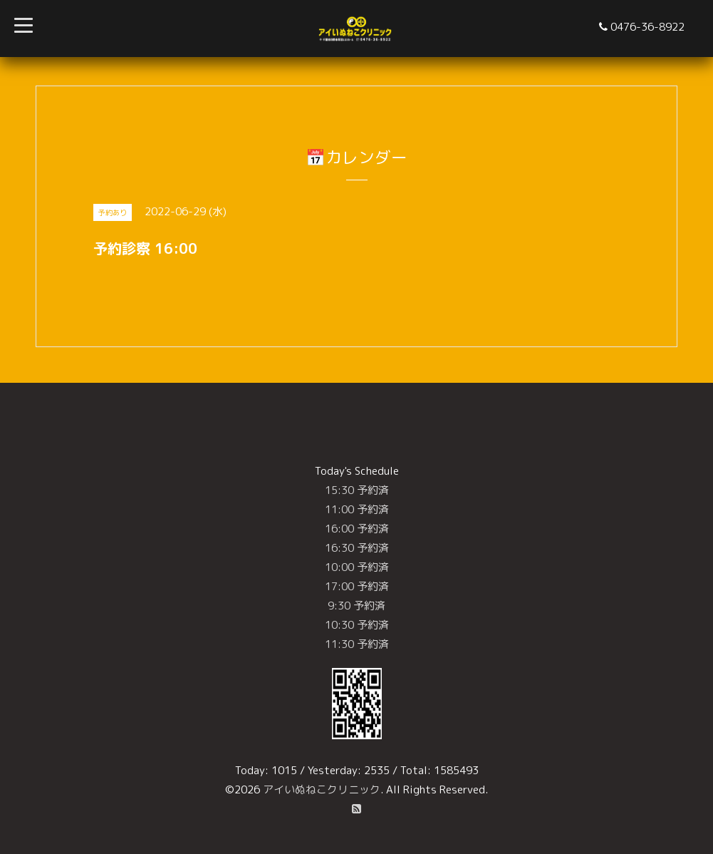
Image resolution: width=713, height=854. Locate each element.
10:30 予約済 (357, 624)
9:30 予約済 (356, 605)
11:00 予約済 (357, 509)
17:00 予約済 (357, 586)
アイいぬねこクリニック (321, 789)
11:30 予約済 (357, 644)
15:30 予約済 (357, 490)
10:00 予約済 (357, 567)
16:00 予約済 (357, 528)
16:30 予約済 (357, 547)
